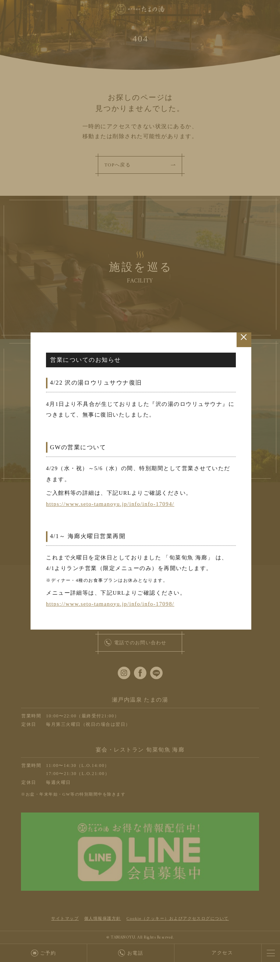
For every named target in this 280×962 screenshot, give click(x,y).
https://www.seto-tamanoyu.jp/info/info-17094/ (111, 505)
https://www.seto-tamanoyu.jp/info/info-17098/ (111, 606)
